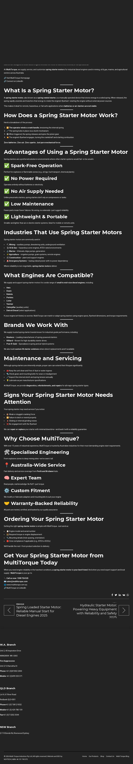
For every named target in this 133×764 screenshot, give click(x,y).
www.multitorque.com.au (17, 585)
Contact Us (110, 756)
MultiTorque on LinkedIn (16, 588)
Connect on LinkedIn (15, 81)
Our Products (93, 756)
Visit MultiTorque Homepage (18, 78)
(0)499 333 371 (16, 676)
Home (84, 756)
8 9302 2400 (17, 671)
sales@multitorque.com (17, 581)
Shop (102, 756)
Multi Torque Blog (122, 756)
